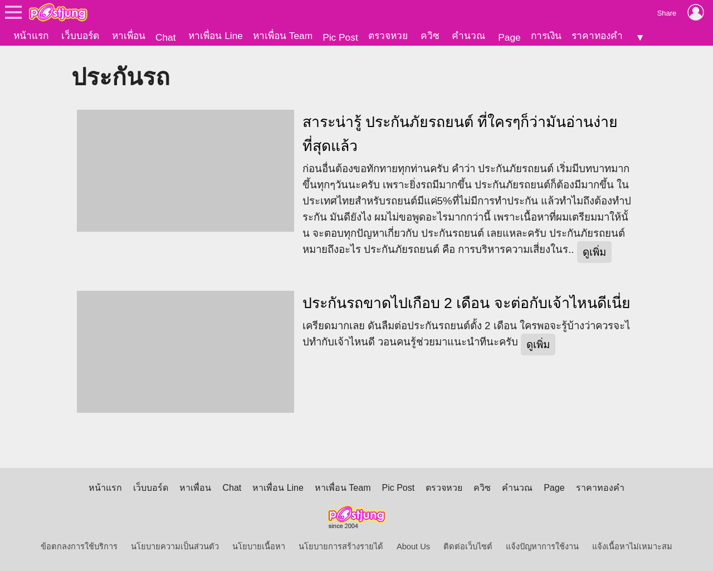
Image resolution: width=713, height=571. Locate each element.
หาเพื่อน (128, 35)
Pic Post (340, 37)
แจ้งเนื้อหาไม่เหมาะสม (632, 546)
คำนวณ (468, 35)
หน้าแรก (30, 35)
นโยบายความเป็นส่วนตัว (175, 546)
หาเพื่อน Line (215, 35)
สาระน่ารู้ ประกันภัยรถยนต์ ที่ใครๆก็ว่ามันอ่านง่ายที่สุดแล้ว (460, 134)
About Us (413, 546)
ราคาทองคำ (597, 35)
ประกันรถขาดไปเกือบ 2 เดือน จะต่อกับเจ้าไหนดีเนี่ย (466, 303)
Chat (165, 37)
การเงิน (546, 35)
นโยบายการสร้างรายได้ (341, 546)
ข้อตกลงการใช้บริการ (79, 546)
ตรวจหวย (388, 35)
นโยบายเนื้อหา (258, 546)
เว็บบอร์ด (80, 35)
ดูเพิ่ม (594, 252)
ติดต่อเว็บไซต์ (467, 546)
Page (509, 37)
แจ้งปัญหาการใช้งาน (542, 546)
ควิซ (430, 35)
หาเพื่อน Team (282, 35)
